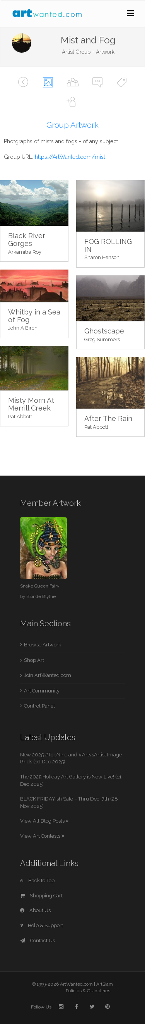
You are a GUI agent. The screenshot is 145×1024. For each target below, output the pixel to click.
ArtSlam (104, 984)
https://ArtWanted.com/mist (70, 157)
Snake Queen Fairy (39, 586)
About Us (35, 910)
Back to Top (37, 880)
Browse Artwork (42, 645)
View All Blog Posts (44, 821)
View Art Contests (42, 836)
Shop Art (34, 660)
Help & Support (41, 925)
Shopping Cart (41, 896)
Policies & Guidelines (88, 990)
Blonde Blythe (41, 596)
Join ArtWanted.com (47, 675)
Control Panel (39, 706)
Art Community (42, 691)
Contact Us (37, 940)
